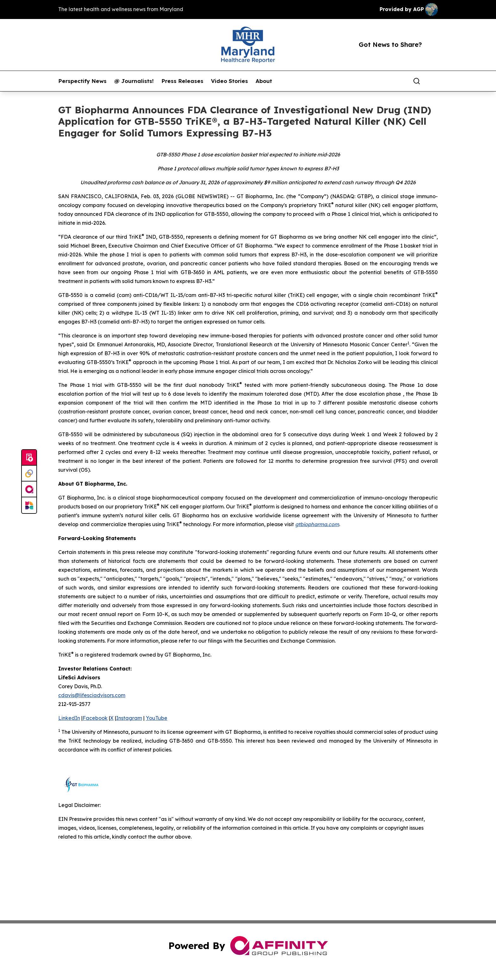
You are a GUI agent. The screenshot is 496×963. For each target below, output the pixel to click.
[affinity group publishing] (29, 489)
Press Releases (182, 81)
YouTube (156, 718)
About (264, 81)
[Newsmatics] (29, 505)
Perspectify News (82, 81)
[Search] (416, 81)
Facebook (95, 718)
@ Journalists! (134, 81)
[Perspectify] (29, 474)
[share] (433, 81)
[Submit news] (29, 458)
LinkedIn (69, 718)
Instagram (129, 718)
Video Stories (229, 81)
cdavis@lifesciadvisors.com (91, 695)
